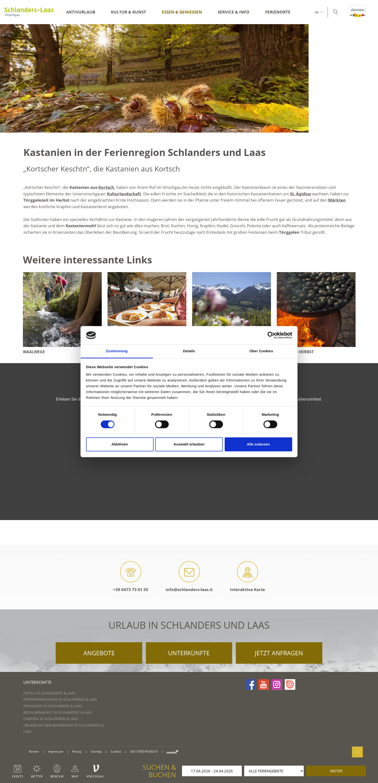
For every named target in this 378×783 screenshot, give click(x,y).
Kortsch (106, 187)
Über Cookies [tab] (261, 351)
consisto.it (172, 751)
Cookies (116, 751)
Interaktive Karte (247, 576)
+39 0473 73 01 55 (130, 576)
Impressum (55, 751)
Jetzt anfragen (279, 653)
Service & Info (234, 12)
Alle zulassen (258, 444)
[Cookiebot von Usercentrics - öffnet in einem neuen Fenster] (271, 335)
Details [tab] (189, 351)
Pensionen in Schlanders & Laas (52, 706)
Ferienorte (277, 12)
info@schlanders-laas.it (189, 576)
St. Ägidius (300, 194)
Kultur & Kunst (128, 12)
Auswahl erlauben (189, 444)
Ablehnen (119, 444)
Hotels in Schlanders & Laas (49, 693)
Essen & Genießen (182, 12)
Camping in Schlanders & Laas (50, 718)
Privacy (77, 751)
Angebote (99, 653)
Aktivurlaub (80, 12)
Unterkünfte (189, 653)
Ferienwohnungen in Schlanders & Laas (60, 699)
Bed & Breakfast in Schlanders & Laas (57, 712)
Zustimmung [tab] (117, 351)
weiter (336, 771)
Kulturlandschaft (124, 194)
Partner (34, 751)
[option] (189, 78)
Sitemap (96, 751)
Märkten (337, 200)
